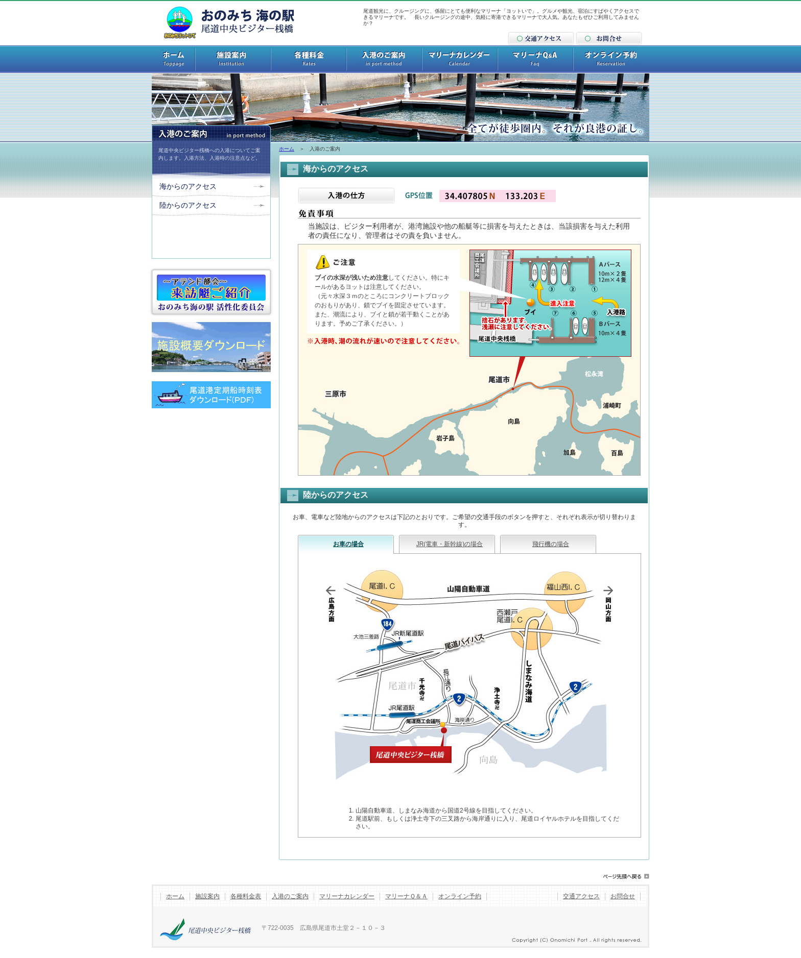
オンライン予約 (459, 896)
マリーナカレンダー (346, 896)
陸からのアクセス (188, 205)
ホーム (286, 149)
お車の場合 (348, 544)
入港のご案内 (290, 896)
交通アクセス (581, 896)
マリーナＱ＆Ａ (406, 896)
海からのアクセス (188, 186)
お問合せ (622, 896)
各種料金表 (245, 896)
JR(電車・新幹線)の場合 (449, 544)
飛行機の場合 (550, 544)
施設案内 (207, 896)
